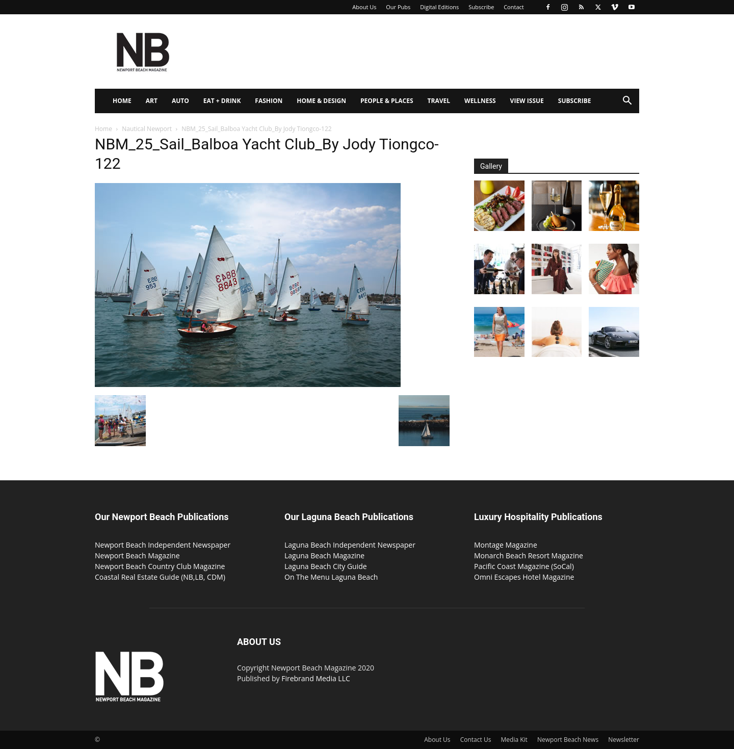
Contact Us (475, 739)
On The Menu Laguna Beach (331, 577)
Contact (514, 7)
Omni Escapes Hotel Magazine (524, 577)
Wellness (480, 100)
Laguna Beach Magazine (324, 555)
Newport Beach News (567, 739)
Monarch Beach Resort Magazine (528, 555)
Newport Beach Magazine (137, 555)
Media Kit (514, 739)
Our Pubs (398, 7)
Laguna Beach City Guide (325, 566)
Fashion (268, 100)
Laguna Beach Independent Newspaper (349, 545)
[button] (627, 102)
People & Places (386, 100)
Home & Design (321, 100)
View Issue (527, 100)
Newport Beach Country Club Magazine (160, 566)
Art (152, 100)
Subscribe (481, 7)
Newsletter (623, 739)
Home (122, 100)
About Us (364, 7)
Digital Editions (439, 7)
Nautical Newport (147, 128)
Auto (180, 100)
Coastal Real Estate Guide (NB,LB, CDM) (160, 577)
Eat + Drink (222, 100)
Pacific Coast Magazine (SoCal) (524, 566)
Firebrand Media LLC (315, 678)
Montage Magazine (505, 545)
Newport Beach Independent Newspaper (162, 545)
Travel (439, 100)
